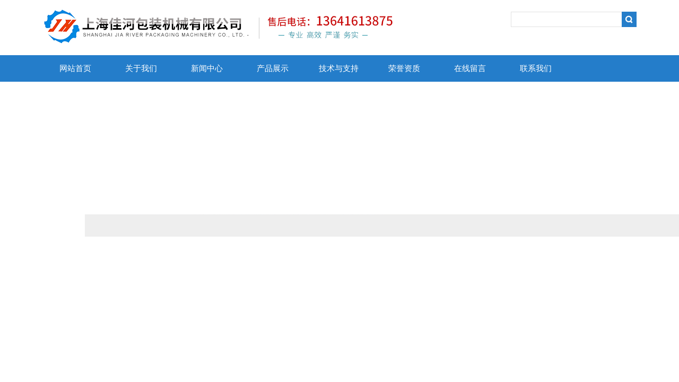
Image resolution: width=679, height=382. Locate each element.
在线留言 (470, 68)
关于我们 (141, 68)
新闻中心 (207, 68)
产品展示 (273, 68)
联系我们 (536, 68)
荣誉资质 (404, 68)
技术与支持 (339, 68)
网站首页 (75, 68)
